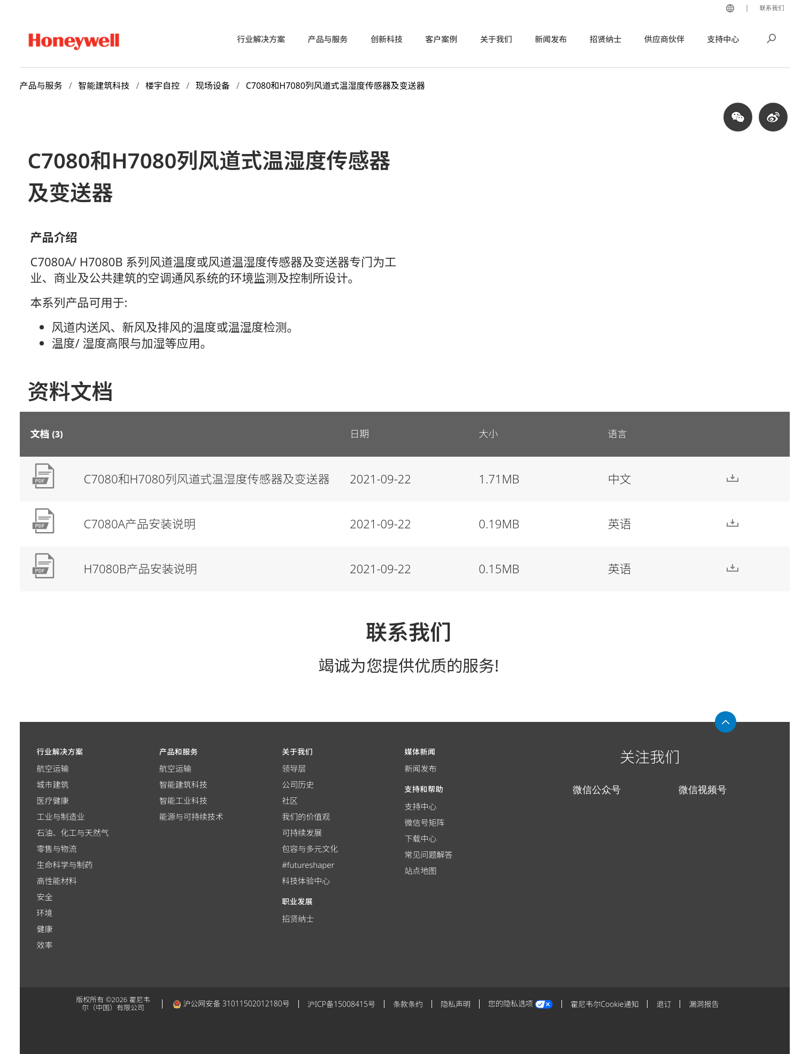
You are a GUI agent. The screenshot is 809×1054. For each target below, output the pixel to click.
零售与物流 (57, 848)
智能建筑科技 (183, 784)
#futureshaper (308, 864)
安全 (45, 896)
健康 (45, 929)
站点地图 (420, 870)
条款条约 (408, 1004)
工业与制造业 (61, 816)
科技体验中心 (306, 880)
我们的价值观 (306, 816)
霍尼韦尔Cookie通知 (604, 1004)
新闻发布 (420, 768)
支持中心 (420, 806)
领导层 (294, 768)
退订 (663, 1004)
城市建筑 (53, 784)
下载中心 (420, 838)
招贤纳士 (298, 918)
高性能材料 (57, 880)
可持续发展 (302, 832)
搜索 (771, 37)
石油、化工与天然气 (73, 832)
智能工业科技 (183, 800)
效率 (45, 945)
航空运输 (53, 768)
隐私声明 (456, 1004)
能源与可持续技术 (191, 816)
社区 (290, 800)
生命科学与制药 (65, 864)
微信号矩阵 (424, 822)
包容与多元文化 (310, 848)
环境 (45, 912)
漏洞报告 (704, 1004)
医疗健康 (53, 800)
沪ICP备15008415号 (341, 1004)
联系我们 (770, 7)
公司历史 (298, 784)
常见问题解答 (428, 854)
